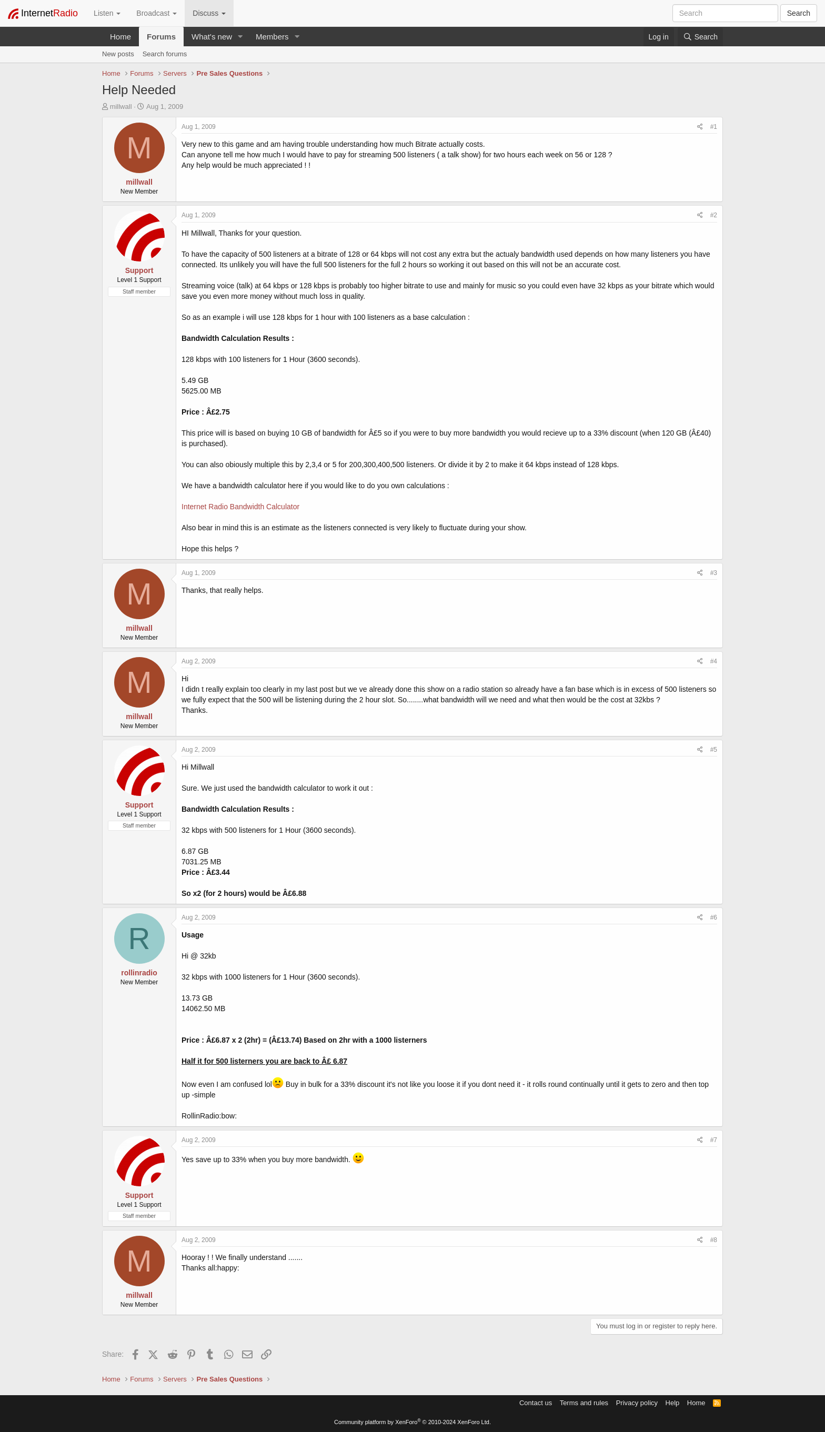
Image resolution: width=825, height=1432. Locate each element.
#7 (713, 1140)
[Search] (700, 36)
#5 (713, 749)
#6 (713, 917)
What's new (212, 36)
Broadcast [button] (156, 13)
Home (120, 36)
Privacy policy (637, 1403)
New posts (118, 54)
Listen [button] (107, 13)
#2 (713, 215)
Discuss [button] (209, 13)
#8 (713, 1240)
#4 (713, 661)
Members (272, 36)
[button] (240, 36)
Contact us (535, 1403)
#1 (713, 126)
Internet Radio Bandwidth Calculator (240, 506)
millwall (121, 106)
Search (798, 13)
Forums (161, 36)
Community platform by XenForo (412, 1422)
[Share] (700, 127)
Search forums (165, 54)
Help (673, 1403)
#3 (713, 573)
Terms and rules (584, 1403)
